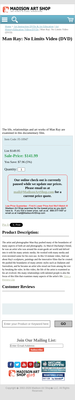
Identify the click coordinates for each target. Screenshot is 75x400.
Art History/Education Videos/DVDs (32, 28)
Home (8, 26)
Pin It (5, 224)
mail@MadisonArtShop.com (34, 192)
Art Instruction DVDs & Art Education (34, 26)
